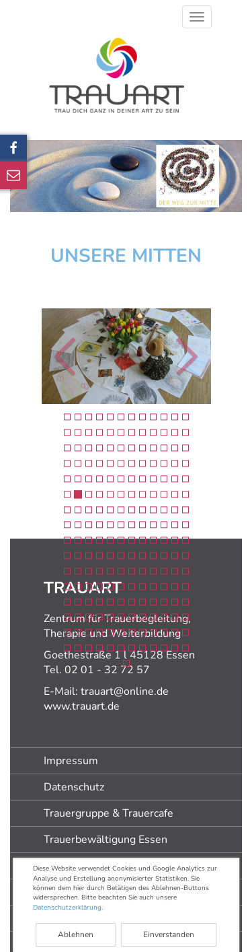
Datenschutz (74, 787)
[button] (31, 356)
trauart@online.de (125, 691)
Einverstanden (168, 934)
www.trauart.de (82, 706)
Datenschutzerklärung (67, 907)
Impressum (71, 760)
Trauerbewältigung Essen (105, 839)
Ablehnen (75, 934)
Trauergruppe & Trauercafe (108, 813)
